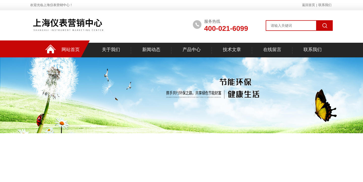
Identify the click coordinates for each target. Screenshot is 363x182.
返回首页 (308, 5)
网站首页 (71, 49)
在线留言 (272, 49)
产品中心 (192, 49)
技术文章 (232, 49)
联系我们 (324, 5)
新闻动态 (151, 49)
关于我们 (111, 49)
